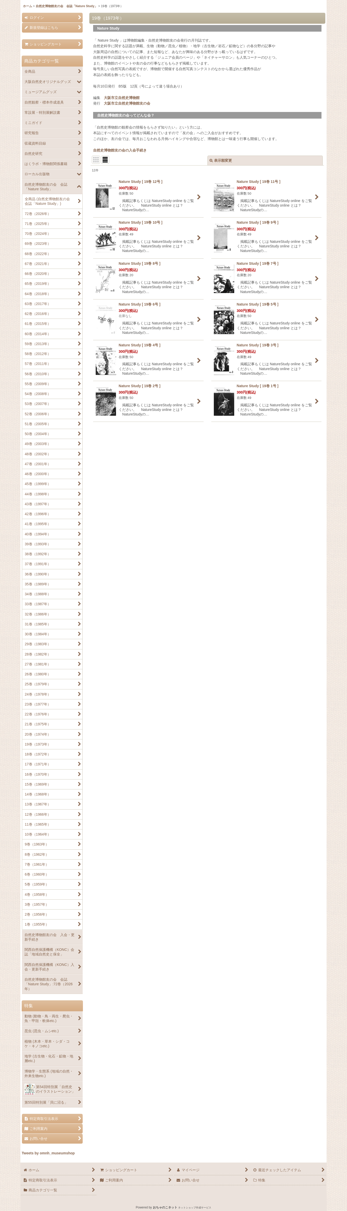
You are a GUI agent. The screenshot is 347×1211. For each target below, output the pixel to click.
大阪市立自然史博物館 (122, 98)
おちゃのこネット (165, 1207)
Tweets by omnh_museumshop (48, 1153)
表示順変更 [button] (220, 160)
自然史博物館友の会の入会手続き (120, 150)
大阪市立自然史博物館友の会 (127, 103)
